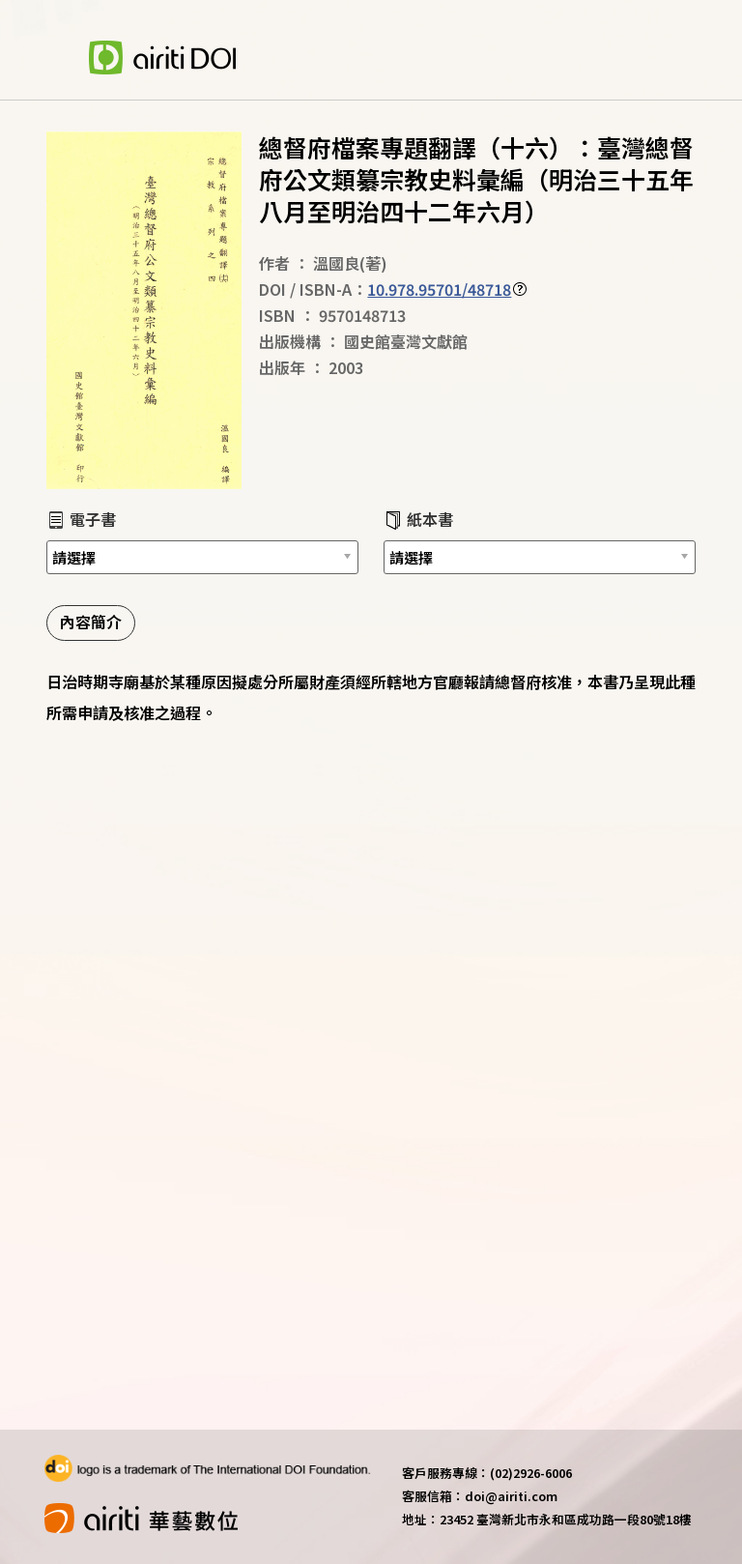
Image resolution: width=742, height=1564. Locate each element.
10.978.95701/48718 (439, 289)
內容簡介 (91, 621)
